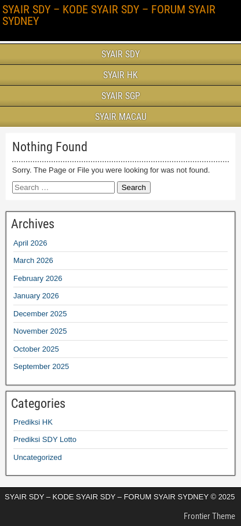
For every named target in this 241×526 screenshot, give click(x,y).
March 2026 (33, 260)
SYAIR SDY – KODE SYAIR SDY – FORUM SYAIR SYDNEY (109, 15)
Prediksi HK (33, 422)
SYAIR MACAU (121, 116)
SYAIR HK (120, 75)
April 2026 (30, 243)
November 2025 (40, 331)
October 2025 (36, 349)
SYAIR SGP (120, 95)
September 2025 (41, 366)
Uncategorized (37, 457)
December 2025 (40, 313)
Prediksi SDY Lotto (44, 439)
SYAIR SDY (120, 54)
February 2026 (38, 278)
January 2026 (36, 295)
